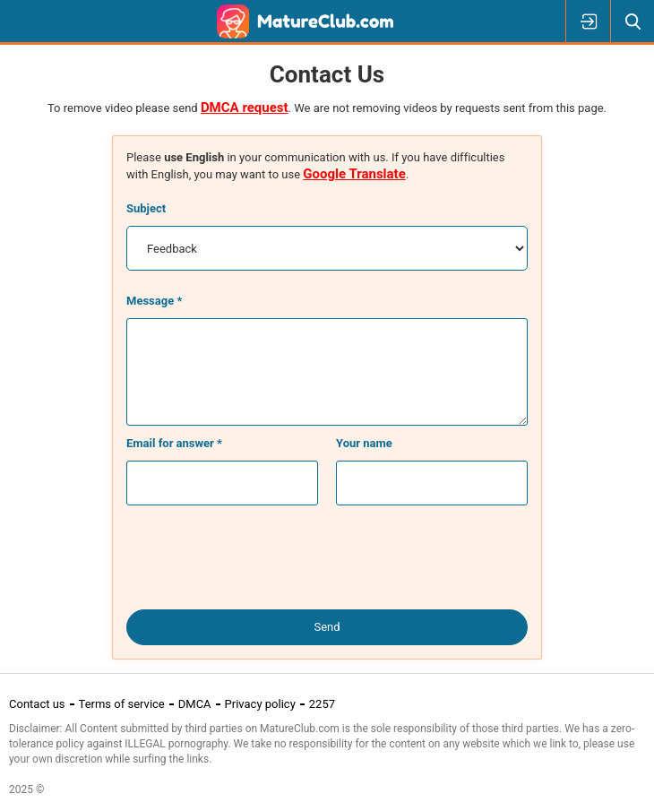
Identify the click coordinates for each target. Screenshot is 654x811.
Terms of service (122, 704)
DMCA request (244, 107)
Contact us (37, 704)
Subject (146, 208)
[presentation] (327, 558)
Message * (154, 300)
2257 (322, 704)
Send (327, 627)
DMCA (194, 704)
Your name (364, 443)
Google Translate (354, 174)
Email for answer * (174, 443)
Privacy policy (260, 704)
